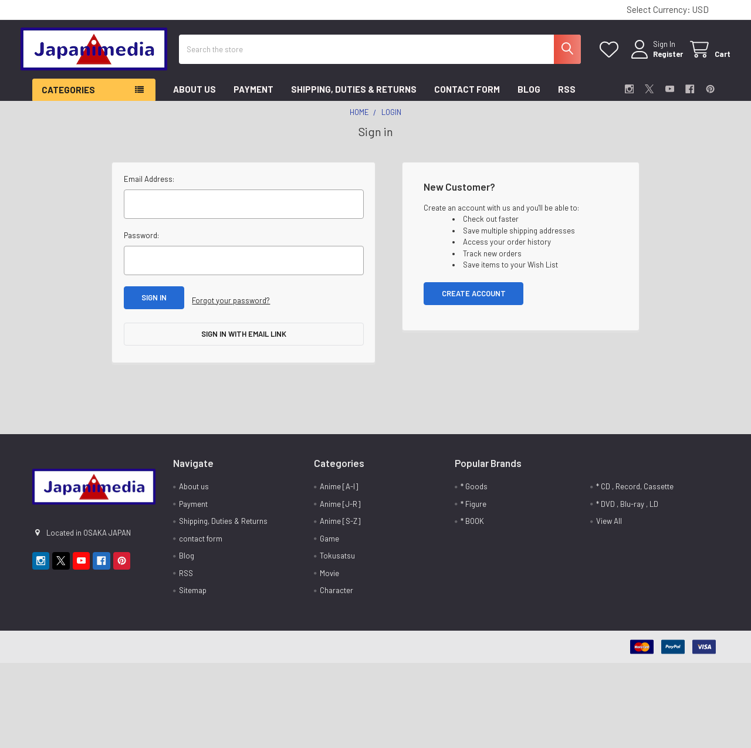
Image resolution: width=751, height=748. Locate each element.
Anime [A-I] (339, 484)
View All (609, 518)
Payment (253, 98)
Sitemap (193, 588)
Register (656, 60)
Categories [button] (68, 98)
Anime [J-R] (340, 501)
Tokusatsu (337, 553)
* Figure (473, 501)
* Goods (474, 484)
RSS (567, 98)
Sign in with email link (243, 336)
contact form (467, 98)
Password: (141, 244)
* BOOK (472, 518)
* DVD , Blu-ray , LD (627, 501)
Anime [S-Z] (340, 518)
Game (329, 535)
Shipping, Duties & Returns (354, 98)
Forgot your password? (231, 306)
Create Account (474, 302)
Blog (528, 98)
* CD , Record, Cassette (635, 484)
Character (336, 588)
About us (194, 98)
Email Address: (149, 187)
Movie (329, 570)
